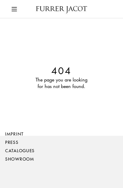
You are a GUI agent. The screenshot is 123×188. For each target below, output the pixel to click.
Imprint (14, 134)
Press (12, 142)
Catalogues (20, 151)
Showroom (19, 159)
